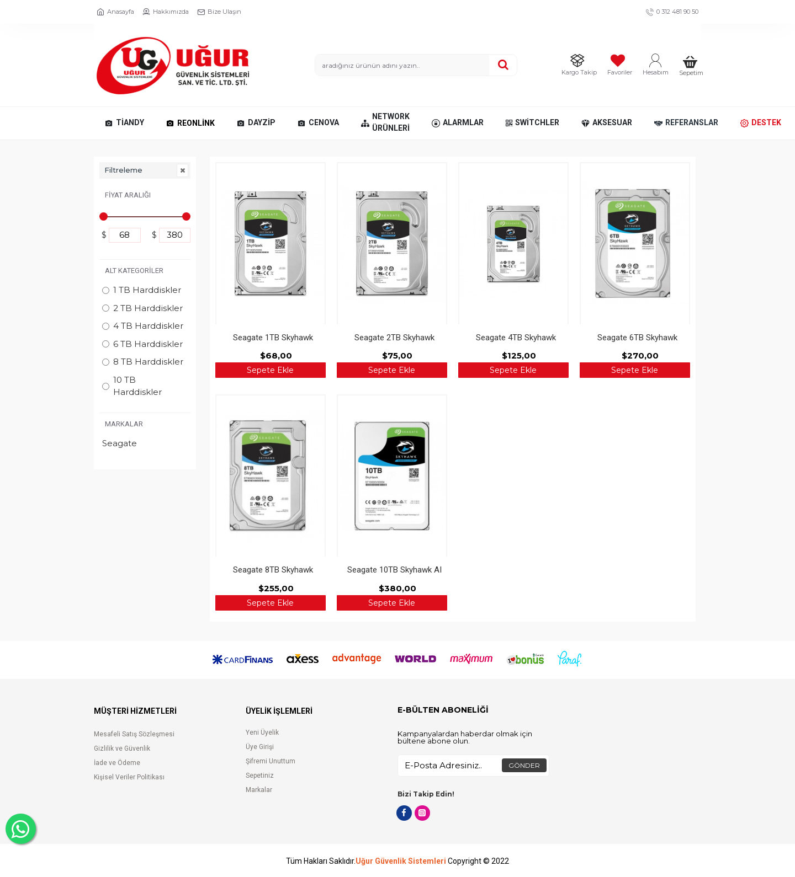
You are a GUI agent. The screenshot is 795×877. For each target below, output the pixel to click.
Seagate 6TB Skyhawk (637, 338)
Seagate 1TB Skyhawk (273, 338)
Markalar (124, 424)
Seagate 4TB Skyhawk (516, 338)
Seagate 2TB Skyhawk (394, 338)
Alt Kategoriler (134, 270)
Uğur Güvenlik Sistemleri (401, 861)
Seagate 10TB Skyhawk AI (394, 570)
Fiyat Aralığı (128, 195)
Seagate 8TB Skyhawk (273, 570)
